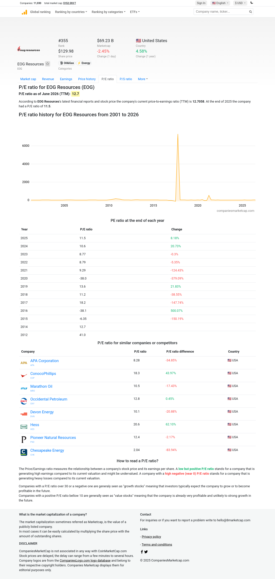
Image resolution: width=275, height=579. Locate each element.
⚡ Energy (83, 63)
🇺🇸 (219, 3)
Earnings (66, 79)
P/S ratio (126, 79)
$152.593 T (69, 3)
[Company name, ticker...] (223, 11)
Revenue (48, 79)
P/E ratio (108, 79)
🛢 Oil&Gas (67, 63)
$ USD (239, 3)
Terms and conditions (157, 544)
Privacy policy (151, 536)
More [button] (141, 79)
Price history (87, 79)
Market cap (28, 79)
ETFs (133, 12)
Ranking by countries (70, 12)
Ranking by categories (107, 12)
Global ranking (40, 12)
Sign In (201, 3)
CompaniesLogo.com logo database (85, 560)
